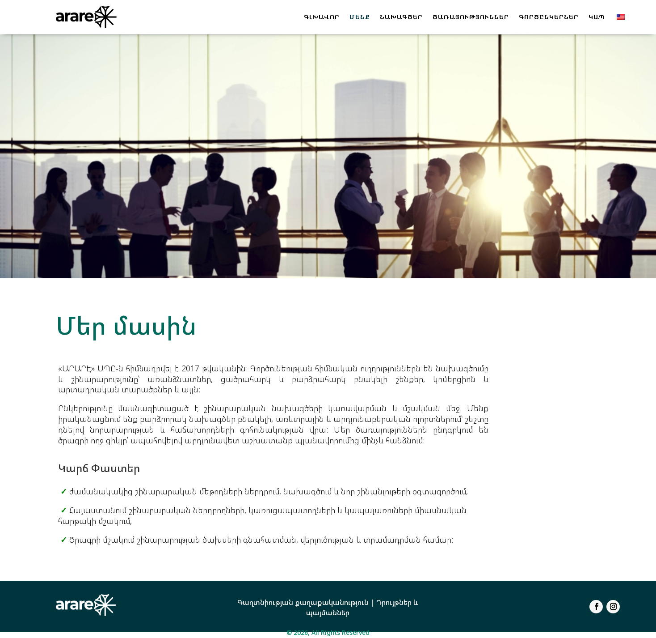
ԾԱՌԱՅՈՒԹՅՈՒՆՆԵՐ (471, 17)
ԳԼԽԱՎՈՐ (322, 17)
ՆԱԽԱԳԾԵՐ (401, 17)
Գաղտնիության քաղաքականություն (303, 602)
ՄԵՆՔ (359, 17)
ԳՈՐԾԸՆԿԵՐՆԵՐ (549, 17)
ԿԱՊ (597, 17)
